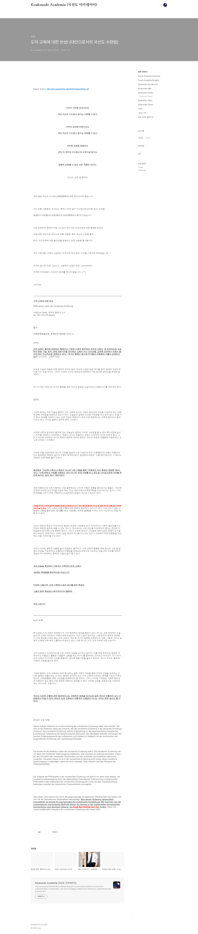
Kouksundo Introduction (148, 84)
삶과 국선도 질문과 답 (145, 117)
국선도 (140, 109)
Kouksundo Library (145, 93)
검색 (159, 5)
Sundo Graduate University (149, 76)
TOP (165, 926)
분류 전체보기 (143, 72)
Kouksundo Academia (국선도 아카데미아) (64, 5)
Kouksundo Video (145, 100)
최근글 (140, 138)
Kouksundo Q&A (144, 89)
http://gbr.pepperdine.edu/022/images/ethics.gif (68, 89)
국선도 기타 (142, 113)
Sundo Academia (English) (148, 80)
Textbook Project (145, 96)
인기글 (147, 138)
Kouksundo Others (145, 105)
